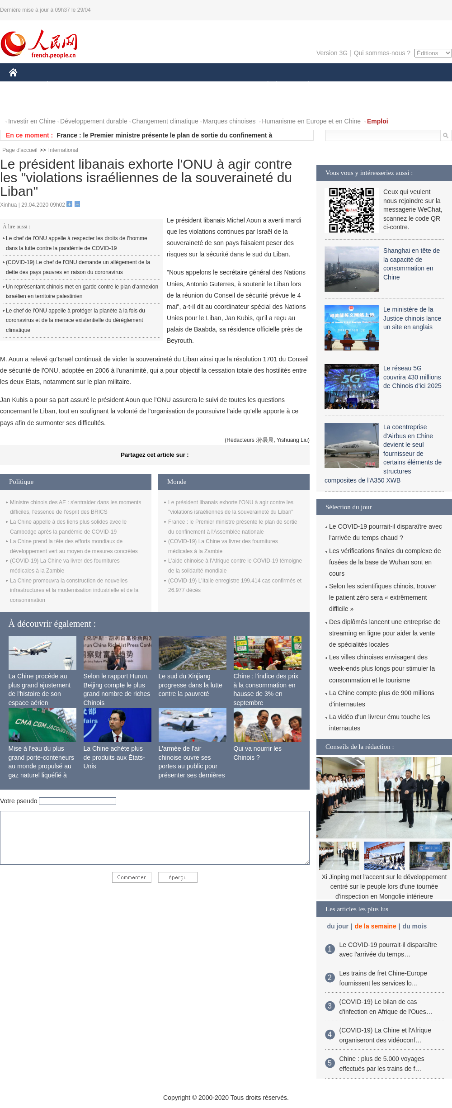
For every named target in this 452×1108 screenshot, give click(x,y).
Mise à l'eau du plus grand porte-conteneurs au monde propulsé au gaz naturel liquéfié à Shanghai (42, 766)
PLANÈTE (303, 85)
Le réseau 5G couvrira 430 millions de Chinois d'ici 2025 (412, 377)
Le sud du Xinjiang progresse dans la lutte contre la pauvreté (191, 684)
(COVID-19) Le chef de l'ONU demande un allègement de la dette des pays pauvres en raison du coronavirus (78, 267)
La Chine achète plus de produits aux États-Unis (114, 757)
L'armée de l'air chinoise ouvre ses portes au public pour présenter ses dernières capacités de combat (192, 766)
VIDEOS (64, 103)
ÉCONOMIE (64, 85)
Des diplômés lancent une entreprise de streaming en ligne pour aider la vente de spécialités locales (385, 633)
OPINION (421, 85)
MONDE (105, 85)
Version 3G (332, 53)
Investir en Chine (32, 121)
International (63, 150)
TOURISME (378, 85)
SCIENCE (183, 85)
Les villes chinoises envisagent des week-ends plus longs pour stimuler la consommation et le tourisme (382, 668)
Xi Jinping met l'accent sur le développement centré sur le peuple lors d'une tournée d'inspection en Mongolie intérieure (384, 886)
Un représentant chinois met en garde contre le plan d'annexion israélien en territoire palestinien (82, 292)
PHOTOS (28, 103)
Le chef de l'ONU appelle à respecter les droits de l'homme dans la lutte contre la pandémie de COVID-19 (76, 243)
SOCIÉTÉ (263, 85)
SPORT (340, 85)
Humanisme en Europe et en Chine (311, 121)
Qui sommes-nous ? (382, 53)
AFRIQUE (143, 85)
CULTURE (223, 85)
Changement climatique (165, 121)
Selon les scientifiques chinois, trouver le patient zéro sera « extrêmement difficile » (382, 597)
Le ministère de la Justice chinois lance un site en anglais (412, 318)
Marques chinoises (229, 121)
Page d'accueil (20, 150)
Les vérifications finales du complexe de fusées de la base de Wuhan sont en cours (385, 562)
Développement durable (93, 121)
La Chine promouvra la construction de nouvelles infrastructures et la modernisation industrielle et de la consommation (74, 590)
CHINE (25, 85)
